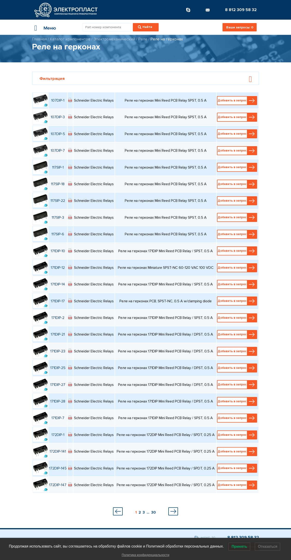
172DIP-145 (58, 468)
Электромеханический (114, 39)
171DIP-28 (57, 401)
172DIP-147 (57, 485)
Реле (142, 39)
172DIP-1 (57, 435)
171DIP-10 (58, 251)
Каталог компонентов (70, 39)
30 (153, 512)
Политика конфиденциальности (145, 555)
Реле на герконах (166, 39)
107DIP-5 (58, 134)
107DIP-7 (58, 150)
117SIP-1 (58, 167)
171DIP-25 (57, 368)
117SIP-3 (58, 217)
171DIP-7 (57, 418)
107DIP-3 (58, 117)
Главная (39, 39)
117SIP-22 (57, 200)
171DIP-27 (57, 384)
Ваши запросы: (239, 27)
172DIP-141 (58, 451)
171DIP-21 (58, 334)
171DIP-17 (58, 301)
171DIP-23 (57, 351)
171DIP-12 (58, 267)
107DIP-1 (57, 100)
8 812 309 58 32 (241, 9)
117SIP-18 (58, 184)
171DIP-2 (57, 317)
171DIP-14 (58, 284)
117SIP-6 (57, 234)
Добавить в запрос (237, 101)
